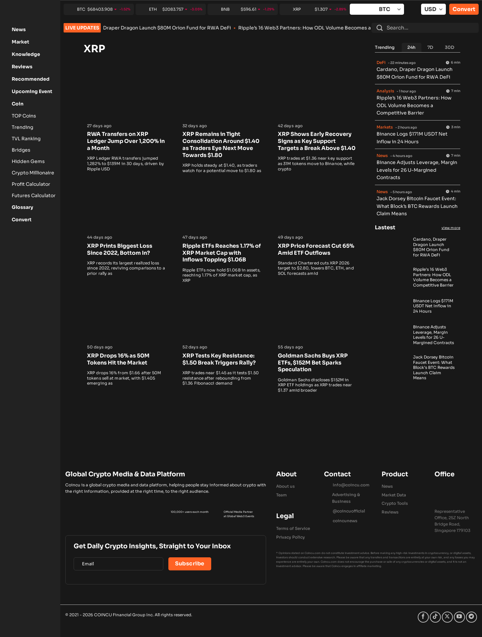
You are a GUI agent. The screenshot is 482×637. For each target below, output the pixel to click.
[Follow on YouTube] (459, 617)
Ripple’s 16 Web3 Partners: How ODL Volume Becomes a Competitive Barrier (344, 28)
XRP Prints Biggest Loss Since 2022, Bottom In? (119, 249)
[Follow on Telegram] (471, 617)
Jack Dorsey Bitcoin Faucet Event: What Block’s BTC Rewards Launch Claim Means (417, 206)
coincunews (345, 520)
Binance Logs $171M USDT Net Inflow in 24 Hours (433, 306)
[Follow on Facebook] (423, 617)
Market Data (394, 494)
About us (285, 486)
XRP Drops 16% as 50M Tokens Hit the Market (118, 359)
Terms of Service (293, 528)
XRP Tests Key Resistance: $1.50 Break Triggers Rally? (219, 359)
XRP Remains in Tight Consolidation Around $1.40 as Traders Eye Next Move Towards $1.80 (220, 144)
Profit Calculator (31, 184)
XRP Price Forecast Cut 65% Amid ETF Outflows (316, 249)
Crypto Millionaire (33, 173)
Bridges (21, 150)
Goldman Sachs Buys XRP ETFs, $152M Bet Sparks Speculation (313, 362)
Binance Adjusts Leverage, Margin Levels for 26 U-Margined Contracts (417, 169)
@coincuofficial (349, 510)
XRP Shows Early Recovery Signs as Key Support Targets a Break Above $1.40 (316, 141)
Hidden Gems (28, 161)
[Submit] (380, 28)
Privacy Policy (290, 537)
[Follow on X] (447, 617)
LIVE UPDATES (82, 28)
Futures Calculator (34, 195)
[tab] (412, 47)
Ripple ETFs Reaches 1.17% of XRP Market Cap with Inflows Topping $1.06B (221, 253)
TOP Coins (24, 116)
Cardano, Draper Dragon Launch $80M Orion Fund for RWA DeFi (171, 28)
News (387, 486)
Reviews (390, 511)
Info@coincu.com (351, 484)
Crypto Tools (395, 503)
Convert (464, 9)
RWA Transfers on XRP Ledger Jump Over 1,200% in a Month (126, 141)
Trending (22, 127)
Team (281, 494)
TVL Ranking (26, 139)
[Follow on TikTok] (435, 617)
